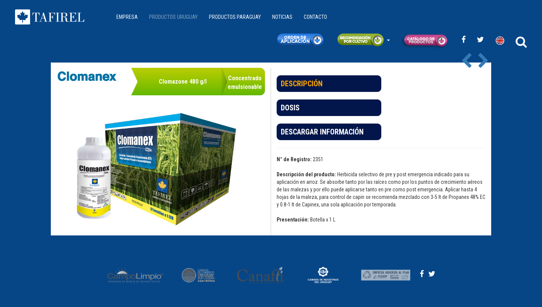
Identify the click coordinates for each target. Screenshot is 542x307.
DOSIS (290, 107)
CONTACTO (315, 17)
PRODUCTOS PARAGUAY (235, 17)
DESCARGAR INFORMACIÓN (322, 131)
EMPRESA (127, 17)
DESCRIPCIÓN (302, 83)
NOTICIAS (282, 17)
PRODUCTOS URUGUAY (173, 17)
